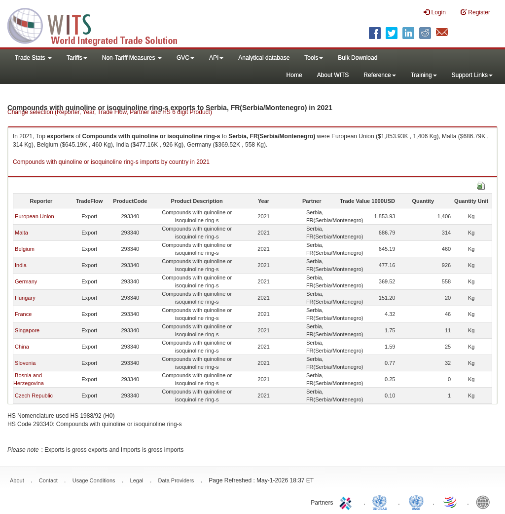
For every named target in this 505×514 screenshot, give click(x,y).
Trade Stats (33, 57)
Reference (379, 75)
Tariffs (77, 57)
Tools (313, 57)
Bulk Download (357, 57)
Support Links (472, 75)
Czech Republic (34, 395)
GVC (185, 57)
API (216, 57)
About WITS (333, 75)
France (23, 314)
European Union (34, 216)
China (22, 347)
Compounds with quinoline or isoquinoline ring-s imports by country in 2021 (111, 161)
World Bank (485, 502)
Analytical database (263, 57)
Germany (26, 281)
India (21, 265)
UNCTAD (382, 502)
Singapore (27, 330)
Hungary (25, 298)
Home (294, 75)
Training (424, 75)
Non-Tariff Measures (132, 57)
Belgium (25, 249)
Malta (21, 233)
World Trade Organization (451, 502)
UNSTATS (416, 502)
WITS (98, 24)
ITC (347, 502)
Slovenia (25, 363)
